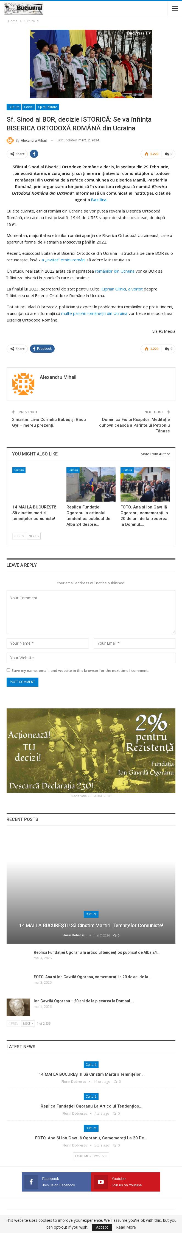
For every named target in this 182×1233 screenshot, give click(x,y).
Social (28, 107)
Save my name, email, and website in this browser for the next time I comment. (80, 669)
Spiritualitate (47, 107)
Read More (126, 1227)
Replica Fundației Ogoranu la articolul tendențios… (91, 1105)
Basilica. (99, 199)
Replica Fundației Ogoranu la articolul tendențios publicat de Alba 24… (96, 952)
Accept (102, 1227)
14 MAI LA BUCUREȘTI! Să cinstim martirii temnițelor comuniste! (91, 924)
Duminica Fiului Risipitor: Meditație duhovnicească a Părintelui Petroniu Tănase (134, 424)
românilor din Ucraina (115, 270)
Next (34, 535)
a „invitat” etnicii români (63, 259)
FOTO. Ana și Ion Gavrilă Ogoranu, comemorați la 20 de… (91, 1137)
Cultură (14, 107)
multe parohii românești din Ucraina (93, 313)
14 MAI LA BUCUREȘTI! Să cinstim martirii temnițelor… (91, 1073)
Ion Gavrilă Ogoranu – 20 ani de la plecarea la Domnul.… (84, 1000)
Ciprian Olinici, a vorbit (122, 288)
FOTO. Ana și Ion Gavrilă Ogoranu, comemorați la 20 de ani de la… (92, 976)
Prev (19, 535)
